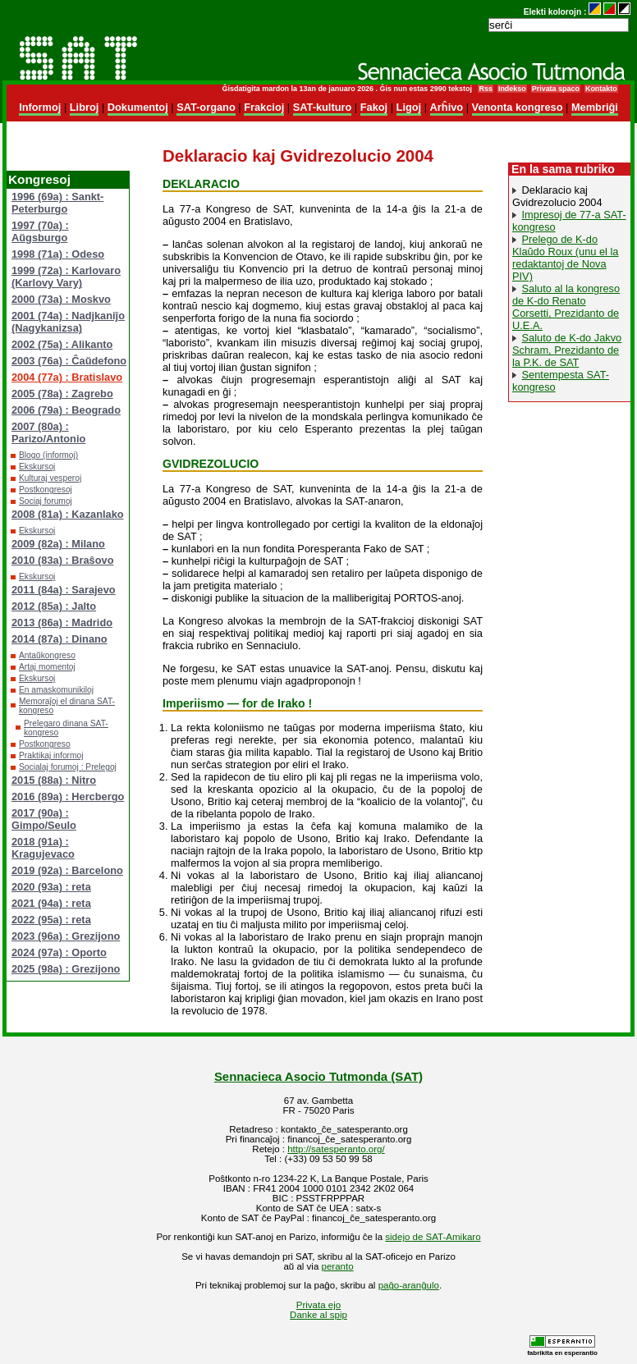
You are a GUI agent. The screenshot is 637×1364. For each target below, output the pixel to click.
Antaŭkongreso (47, 655)
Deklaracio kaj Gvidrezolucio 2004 (557, 196)
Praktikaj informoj (51, 755)
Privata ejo (318, 1305)
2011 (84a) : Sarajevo (63, 590)
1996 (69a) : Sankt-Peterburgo (57, 202)
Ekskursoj (37, 466)
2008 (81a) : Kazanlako (67, 514)
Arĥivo (447, 107)
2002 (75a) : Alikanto (61, 344)
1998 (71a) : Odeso (57, 254)
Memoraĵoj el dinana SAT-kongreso (67, 706)
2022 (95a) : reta (51, 919)
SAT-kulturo (322, 107)
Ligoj (409, 107)
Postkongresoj (45, 489)
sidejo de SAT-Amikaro (432, 1237)
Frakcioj (264, 107)
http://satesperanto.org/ (335, 1149)
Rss (485, 89)
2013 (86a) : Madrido (61, 622)
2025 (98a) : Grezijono (65, 969)
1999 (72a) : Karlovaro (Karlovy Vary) (66, 276)
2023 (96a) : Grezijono (65, 936)
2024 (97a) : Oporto (59, 952)
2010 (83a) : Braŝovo (62, 560)
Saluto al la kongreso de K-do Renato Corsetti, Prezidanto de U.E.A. (566, 307)
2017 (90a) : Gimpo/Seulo (43, 819)
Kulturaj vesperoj (50, 478)
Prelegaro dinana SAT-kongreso (66, 728)
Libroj (84, 107)
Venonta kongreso (517, 107)
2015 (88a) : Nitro (53, 780)
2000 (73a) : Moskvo (61, 299)
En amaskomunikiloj (56, 689)
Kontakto (601, 89)
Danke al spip (318, 1315)
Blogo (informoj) (48, 455)
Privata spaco (556, 89)
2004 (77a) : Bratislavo (66, 377)
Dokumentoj (138, 107)
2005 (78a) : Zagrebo (62, 393)
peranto (338, 1266)
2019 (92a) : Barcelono (67, 870)
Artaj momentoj (47, 666)
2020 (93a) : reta (51, 887)
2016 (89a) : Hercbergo (67, 796)
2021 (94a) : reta (51, 903)
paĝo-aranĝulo (408, 1285)
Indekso (512, 89)
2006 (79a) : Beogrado (66, 410)
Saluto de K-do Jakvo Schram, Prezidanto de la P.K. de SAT (566, 350)
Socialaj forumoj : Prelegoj (68, 766)
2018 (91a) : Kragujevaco (43, 847)
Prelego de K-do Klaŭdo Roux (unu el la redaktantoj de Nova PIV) (565, 257)
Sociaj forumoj (45, 501)
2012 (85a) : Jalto (53, 606)
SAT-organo (206, 107)
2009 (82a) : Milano (58, 544)
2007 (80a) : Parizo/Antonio (48, 432)
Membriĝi (594, 107)
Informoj (40, 107)
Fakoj (373, 107)
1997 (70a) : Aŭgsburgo (40, 231)
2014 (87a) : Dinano (59, 639)
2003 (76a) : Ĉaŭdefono (68, 361)
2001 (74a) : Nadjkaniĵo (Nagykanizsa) (68, 321)
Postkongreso (45, 743)
